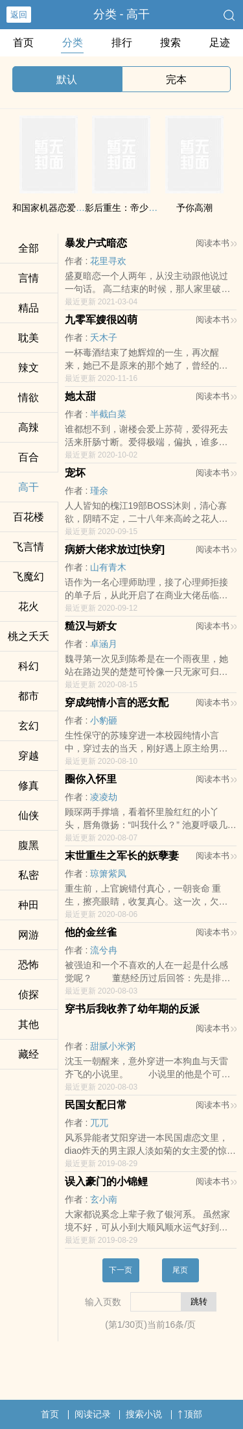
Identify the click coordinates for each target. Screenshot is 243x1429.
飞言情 (28, 546)
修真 (28, 785)
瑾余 (99, 490)
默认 (66, 79)
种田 (28, 904)
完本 (176, 79)
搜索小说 (144, 1414)
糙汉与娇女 (91, 625)
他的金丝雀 (91, 932)
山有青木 (108, 567)
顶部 (190, 1414)
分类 (72, 42)
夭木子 (103, 337)
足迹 (219, 42)
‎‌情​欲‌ (28, 397)
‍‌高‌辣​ (28, 427)
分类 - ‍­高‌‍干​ (121, 14)
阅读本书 (216, 243)
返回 (18, 14)
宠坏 (75, 472)
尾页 (180, 1270)
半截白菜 (108, 414)
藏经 (28, 1054)
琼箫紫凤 (108, 873)
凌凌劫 (103, 797)
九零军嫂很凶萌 (101, 319)
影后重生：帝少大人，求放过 (144, 207)
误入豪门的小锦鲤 (106, 1181)
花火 (28, 606)
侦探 (28, 994)
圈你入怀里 (91, 779)
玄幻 (28, 725)
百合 (28, 457)
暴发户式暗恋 (96, 243)
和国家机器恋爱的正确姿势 (66, 207)
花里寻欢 (108, 261)
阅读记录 (93, 1414)
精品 (28, 307)
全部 (28, 248)
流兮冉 (103, 950)
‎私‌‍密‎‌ (28, 875)
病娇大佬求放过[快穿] (115, 549)
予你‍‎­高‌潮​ (194, 207)
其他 (28, 1024)
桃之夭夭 (28, 636)
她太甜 (80, 396)
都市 (28, 696)
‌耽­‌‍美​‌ (28, 337)
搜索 (170, 42)
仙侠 (28, 815)
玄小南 (103, 1199)
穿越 (28, 755)
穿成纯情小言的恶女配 (116, 702)
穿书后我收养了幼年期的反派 (132, 1008)
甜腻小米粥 (112, 1046)
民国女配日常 (96, 1104)
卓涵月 (103, 644)
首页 (23, 42)
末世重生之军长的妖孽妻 (122, 855)
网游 (28, 934)
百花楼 (28, 516)
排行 (121, 42)
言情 (28, 278)
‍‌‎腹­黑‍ (28, 845)
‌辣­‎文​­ (28, 367)
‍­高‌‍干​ (28, 487)
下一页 (120, 1270)
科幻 (28, 666)
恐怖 (28, 964)
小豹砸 (103, 720)
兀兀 (99, 1123)
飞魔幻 (28, 576)
